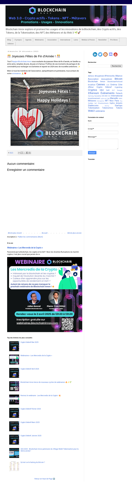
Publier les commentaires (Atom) (30, 237)
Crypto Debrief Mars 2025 (30, 422)
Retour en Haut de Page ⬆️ (45, 479)
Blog (9, 40)
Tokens (119, 108)
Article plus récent (15, 233)
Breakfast (91, 85)
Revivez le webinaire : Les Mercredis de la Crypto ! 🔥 (40, 396)
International (65, 40)
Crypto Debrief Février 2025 (30, 409)
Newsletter (102, 40)
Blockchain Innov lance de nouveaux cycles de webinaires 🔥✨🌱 (46, 382)
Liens (76, 40)
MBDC (120, 98)
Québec (90, 103)
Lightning (103, 98)
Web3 (91, 110)
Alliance (118, 76)
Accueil (44, 233)
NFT (107, 101)
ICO (109, 96)
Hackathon (98, 96)
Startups (118, 105)
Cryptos (92, 90)
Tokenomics (107, 108)
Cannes (100, 84)
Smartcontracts (103, 103)
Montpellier (100, 101)
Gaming (91, 96)
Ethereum (93, 93)
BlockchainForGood (115, 82)
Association (52, 40)
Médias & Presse (88, 40)
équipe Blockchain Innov (21, 61)
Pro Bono (114, 40)
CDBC (107, 85)
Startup (107, 105)
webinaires (100, 111)
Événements (108, 93)
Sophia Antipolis (116, 103)
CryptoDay (118, 87)
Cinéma (113, 85)
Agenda (28, 40)
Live (108, 98)
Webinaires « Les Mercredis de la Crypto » (25, 248)
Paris (117, 101)
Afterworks (110, 76)
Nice (112, 101)
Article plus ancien (74, 233)
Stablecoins (93, 105)
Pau (121, 101)
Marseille (114, 98)
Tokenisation (93, 108)
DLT (113, 90)
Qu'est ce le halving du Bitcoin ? (32, 462)
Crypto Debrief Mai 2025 (29, 342)
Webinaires (39, 40)
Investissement (94, 98)
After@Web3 (99, 76)
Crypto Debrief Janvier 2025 (30, 436)
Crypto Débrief (104, 87)
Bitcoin (118, 78)
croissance (16, 73)
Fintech (119, 93)
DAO (102, 90)
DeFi (108, 90)
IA (103, 96)
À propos (18, 40)
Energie (119, 90)
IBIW (106, 96)
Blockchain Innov (96, 81)
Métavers (92, 101)
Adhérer (10, 44)
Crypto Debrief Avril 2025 (29, 369)
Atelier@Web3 (106, 79)
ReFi (95, 103)
